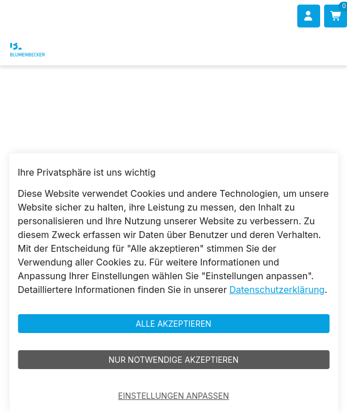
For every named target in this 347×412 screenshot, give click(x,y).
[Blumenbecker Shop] (43, 48)
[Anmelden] (308, 16)
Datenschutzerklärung (277, 289)
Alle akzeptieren (173, 323)
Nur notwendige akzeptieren (174, 360)
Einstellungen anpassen (173, 396)
